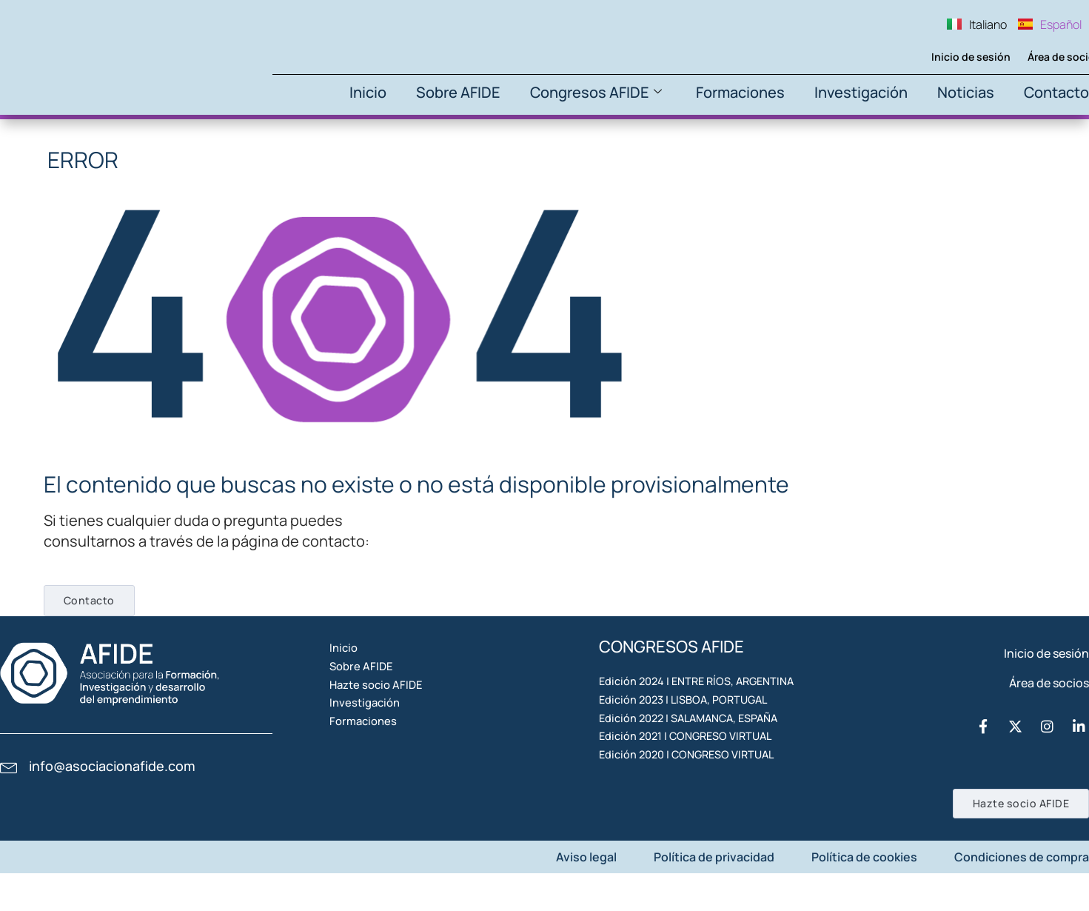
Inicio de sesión (946, 57)
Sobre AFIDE (458, 92)
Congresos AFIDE (596, 92)
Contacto (1056, 92)
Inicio (367, 92)
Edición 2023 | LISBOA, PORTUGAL (691, 738)
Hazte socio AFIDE (397, 738)
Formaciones (740, 92)
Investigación (861, 92)
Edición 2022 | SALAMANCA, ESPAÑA (698, 772)
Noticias (965, 92)
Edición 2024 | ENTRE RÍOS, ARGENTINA (705, 704)
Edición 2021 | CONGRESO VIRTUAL (694, 806)
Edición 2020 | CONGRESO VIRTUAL (695, 840)
